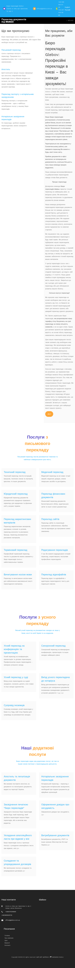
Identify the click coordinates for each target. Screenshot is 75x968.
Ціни (6, 940)
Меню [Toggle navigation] (70, 20)
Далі (49, 414)
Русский (67, 10)
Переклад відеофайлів (53, 574)
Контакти (7, 945)
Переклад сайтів (50, 519)
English (67, 7)
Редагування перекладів (54, 550)
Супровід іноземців (14, 705)
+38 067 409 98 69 (61, 12)
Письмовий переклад (11, 50)
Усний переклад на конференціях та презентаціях (14, 649)
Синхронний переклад (53, 645)
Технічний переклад (14, 472)
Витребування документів (55, 835)
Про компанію (9, 938)
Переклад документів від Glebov (13, 20)
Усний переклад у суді (16, 677)
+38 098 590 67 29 (61, 4)
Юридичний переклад (16, 493)
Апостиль (5, 69)
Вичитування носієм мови (18, 574)
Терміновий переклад (15, 550)
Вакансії (7, 943)
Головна (7, 935)
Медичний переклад (52, 472)
